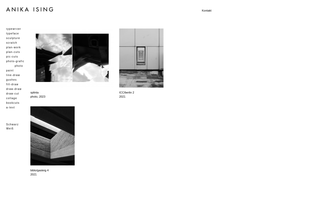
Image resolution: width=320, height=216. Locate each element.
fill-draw (12, 84)
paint (10, 70)
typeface (12, 33)
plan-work (13, 47)
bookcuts (13, 102)
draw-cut (12, 93)
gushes (11, 79)
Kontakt (206, 10)
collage (11, 98)
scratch (11, 42)
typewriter (13, 28)
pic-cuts (12, 56)
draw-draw (14, 89)
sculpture (13, 38)
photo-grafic (15, 61)
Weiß (10, 128)
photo (19, 65)
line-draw (13, 75)
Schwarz (12, 124)
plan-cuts (13, 52)
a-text (10, 107)
